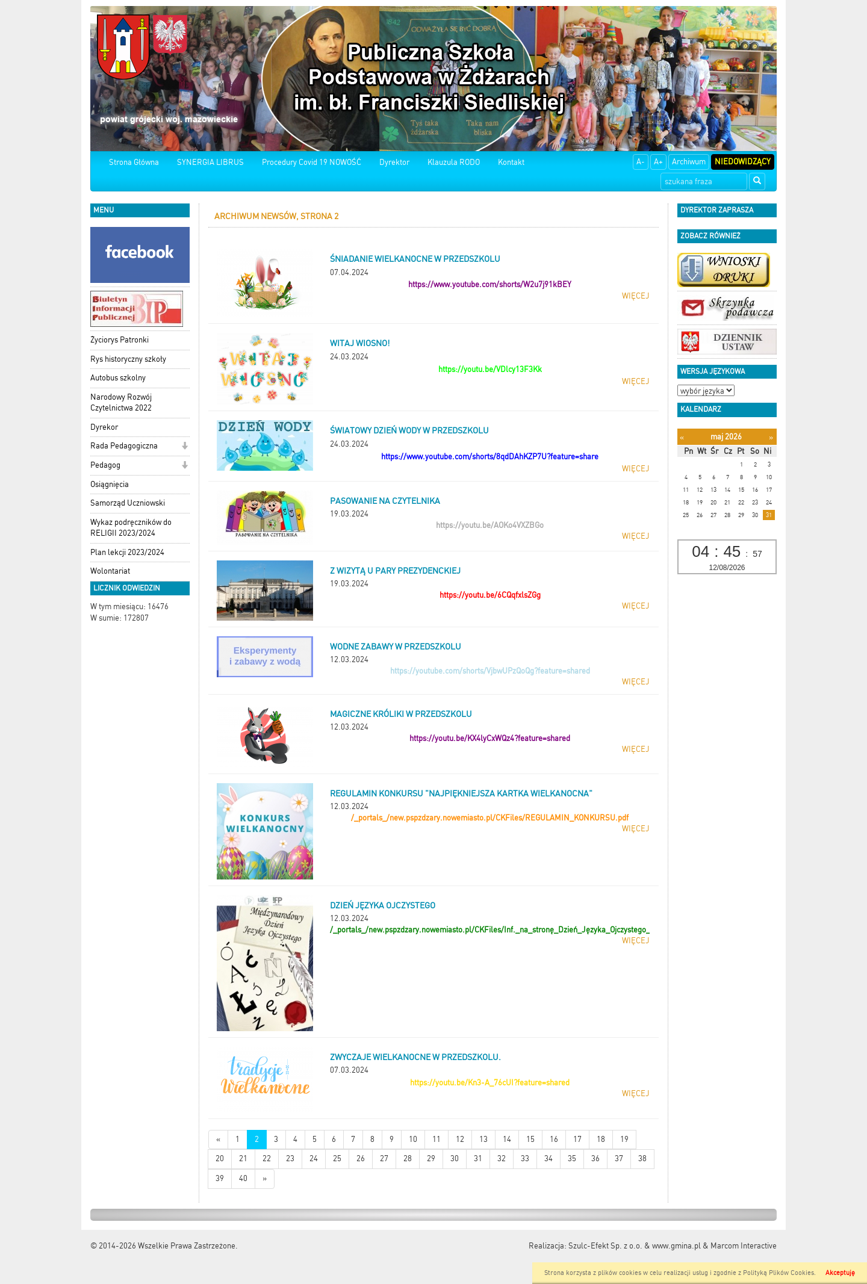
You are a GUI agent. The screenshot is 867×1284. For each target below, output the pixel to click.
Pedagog (105, 465)
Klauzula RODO (453, 162)
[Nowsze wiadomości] (218, 1140)
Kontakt (511, 162)
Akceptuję (840, 1273)
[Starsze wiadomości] (265, 1179)
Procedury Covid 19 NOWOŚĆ (311, 162)
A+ (658, 161)
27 (384, 1158)
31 (478, 1158)
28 (407, 1158)
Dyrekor (104, 427)
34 (548, 1158)
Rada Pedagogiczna (124, 445)
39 (220, 1178)
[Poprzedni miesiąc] (682, 437)
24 (313, 1158)
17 (577, 1139)
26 (360, 1158)
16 (554, 1139)
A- (640, 161)
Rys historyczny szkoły (128, 359)
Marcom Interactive (743, 1245)
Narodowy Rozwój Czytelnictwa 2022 (121, 402)
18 (601, 1139)
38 (642, 1158)
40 (243, 1178)
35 (572, 1158)
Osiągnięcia (109, 484)
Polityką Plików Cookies (778, 1273)
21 (243, 1158)
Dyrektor (394, 162)
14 (507, 1139)
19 (624, 1139)
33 (525, 1158)
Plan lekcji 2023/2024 (127, 552)
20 (220, 1158)
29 (431, 1158)
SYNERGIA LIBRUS (210, 162)
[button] (184, 447)
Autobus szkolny (118, 377)
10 (413, 1139)
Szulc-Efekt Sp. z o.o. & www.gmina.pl (634, 1245)
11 (436, 1139)
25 (337, 1158)
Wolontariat (110, 570)
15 (530, 1139)
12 (460, 1139)
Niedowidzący (743, 161)
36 (595, 1158)
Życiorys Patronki (119, 339)
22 (267, 1158)
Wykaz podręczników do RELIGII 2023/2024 (131, 528)
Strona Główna (134, 162)
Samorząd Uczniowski (127, 502)
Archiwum (689, 161)
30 (454, 1158)
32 (501, 1158)
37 (619, 1158)
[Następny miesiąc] (771, 437)
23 (290, 1158)
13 (483, 1139)
